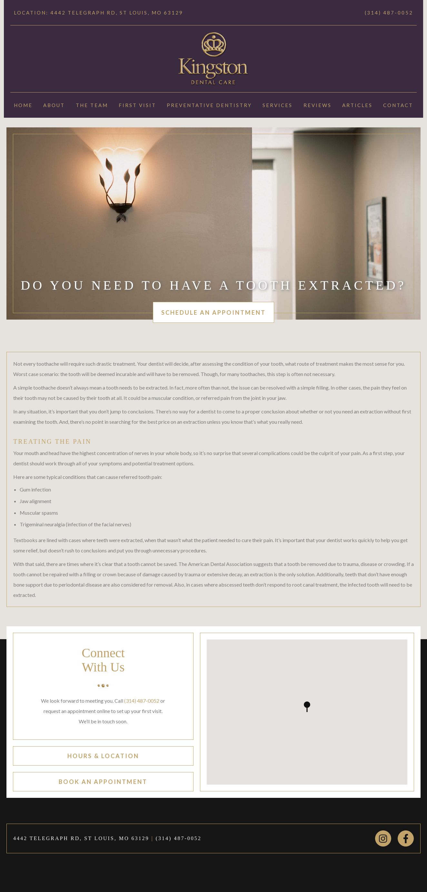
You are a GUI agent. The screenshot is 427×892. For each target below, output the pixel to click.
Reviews (317, 105)
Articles (357, 105)
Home (23, 105)
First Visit (137, 105)
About (54, 105)
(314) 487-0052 (389, 12)
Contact (398, 105)
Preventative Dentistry (209, 105)
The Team (92, 105)
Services (278, 105)
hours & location (103, 755)
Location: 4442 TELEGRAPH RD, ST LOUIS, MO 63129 (98, 12)
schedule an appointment (213, 312)
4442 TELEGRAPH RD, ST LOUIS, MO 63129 (81, 838)
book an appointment (103, 781)
